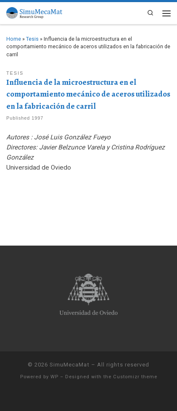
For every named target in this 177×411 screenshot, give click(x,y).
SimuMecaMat (70, 364)
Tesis (32, 39)
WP (54, 377)
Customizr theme (135, 377)
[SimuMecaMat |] (34, 12)
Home (13, 39)
